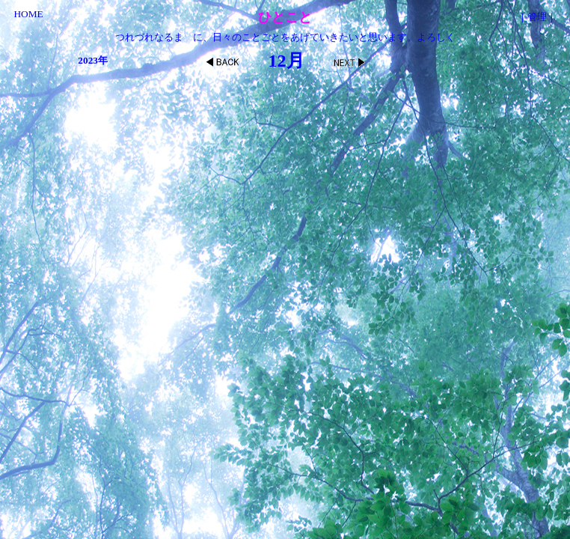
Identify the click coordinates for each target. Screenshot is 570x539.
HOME (28, 13)
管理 (537, 16)
